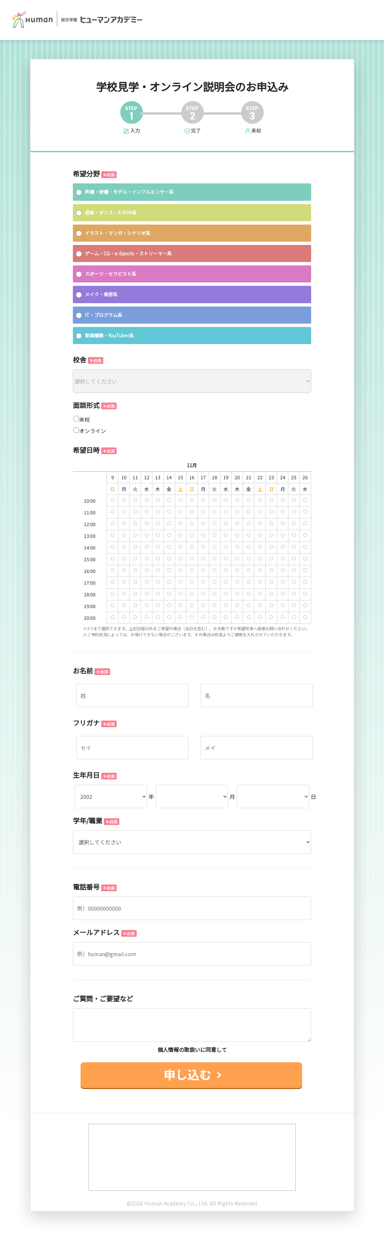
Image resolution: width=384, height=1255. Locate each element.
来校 (84, 419)
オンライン (92, 431)
